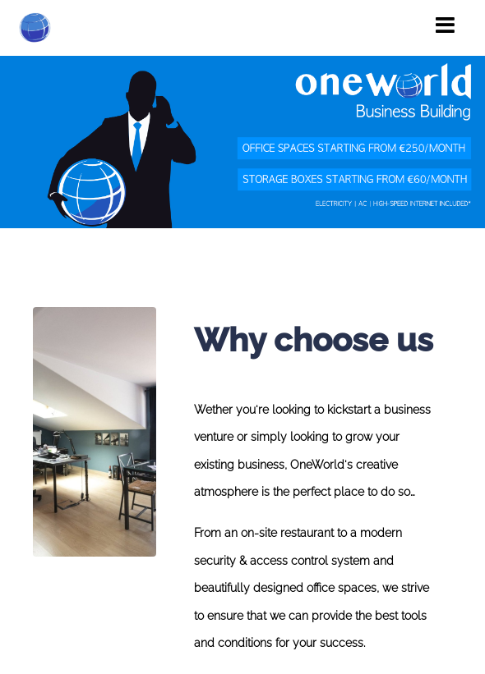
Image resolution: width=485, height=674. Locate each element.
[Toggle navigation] (445, 25)
